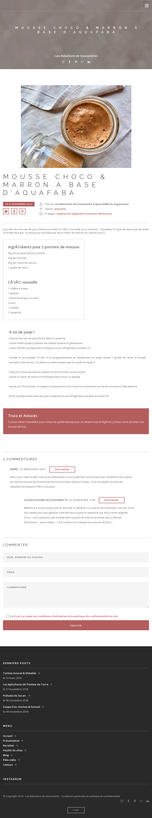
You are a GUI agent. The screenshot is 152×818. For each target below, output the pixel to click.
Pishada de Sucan (14, 695)
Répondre (62, 469)
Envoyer (76, 625)
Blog (6, 755)
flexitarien (105, 213)
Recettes (8, 745)
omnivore (92, 213)
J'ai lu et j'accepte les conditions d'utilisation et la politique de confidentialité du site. (64, 616)
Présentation (11, 740)
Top (76, 810)
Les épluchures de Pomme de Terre (25, 684)
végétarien (63, 213)
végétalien (78, 213)
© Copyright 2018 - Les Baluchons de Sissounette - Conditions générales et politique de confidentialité (61, 796)
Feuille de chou (12, 750)
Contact (8, 764)
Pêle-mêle (9, 760)
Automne (60, 209)
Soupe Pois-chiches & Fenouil (21, 707)
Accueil (7, 736)
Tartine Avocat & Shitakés (19, 673)
